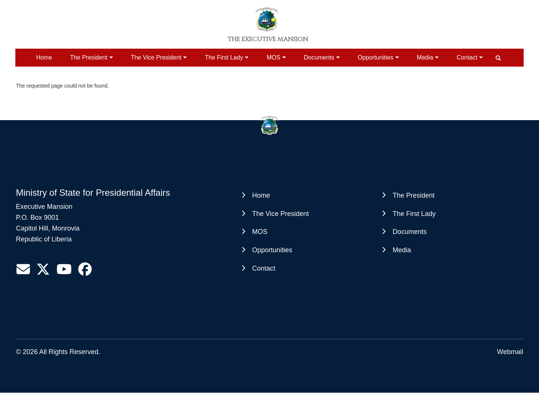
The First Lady (224, 57)
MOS (273, 57)
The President (88, 57)
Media (425, 57)
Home (44, 57)
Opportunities (375, 57)
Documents (319, 57)
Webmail (510, 352)
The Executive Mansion (268, 39)
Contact (467, 57)
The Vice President (156, 57)
